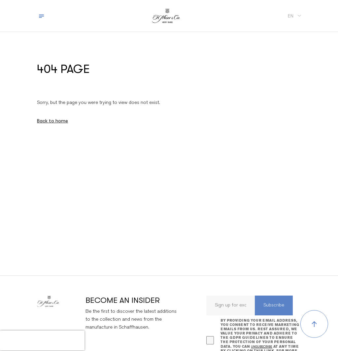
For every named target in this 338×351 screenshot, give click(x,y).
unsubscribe (261, 346)
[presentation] (42, 340)
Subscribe (273, 305)
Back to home (52, 121)
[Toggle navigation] (41, 16)
